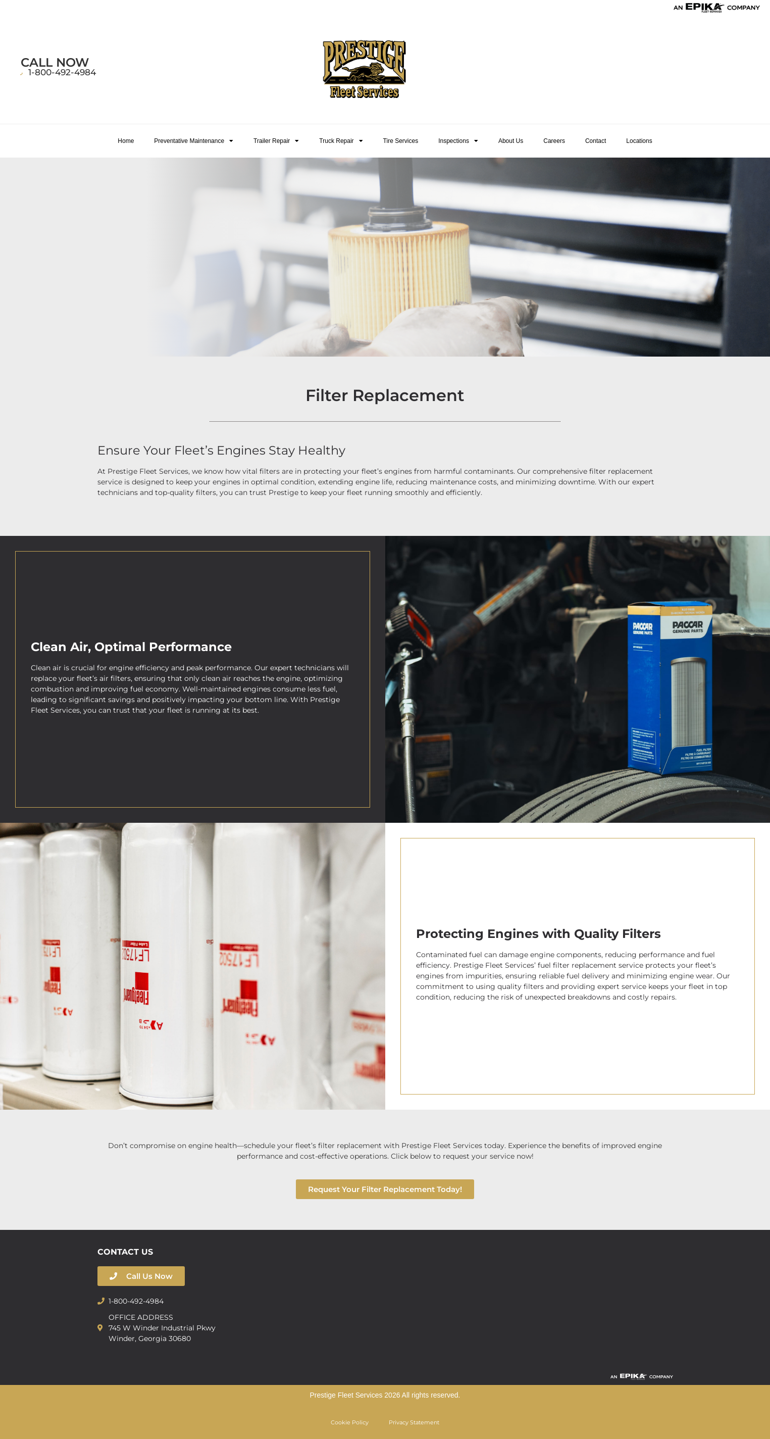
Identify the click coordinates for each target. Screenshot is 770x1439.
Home (126, 140)
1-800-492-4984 (65, 72)
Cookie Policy (350, 1422)
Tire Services (401, 140)
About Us (510, 140)
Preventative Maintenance (193, 141)
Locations (639, 140)
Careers (554, 140)
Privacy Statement (414, 1422)
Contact (595, 140)
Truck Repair (341, 141)
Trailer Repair (276, 141)
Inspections (458, 141)
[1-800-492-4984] (23, 74)
